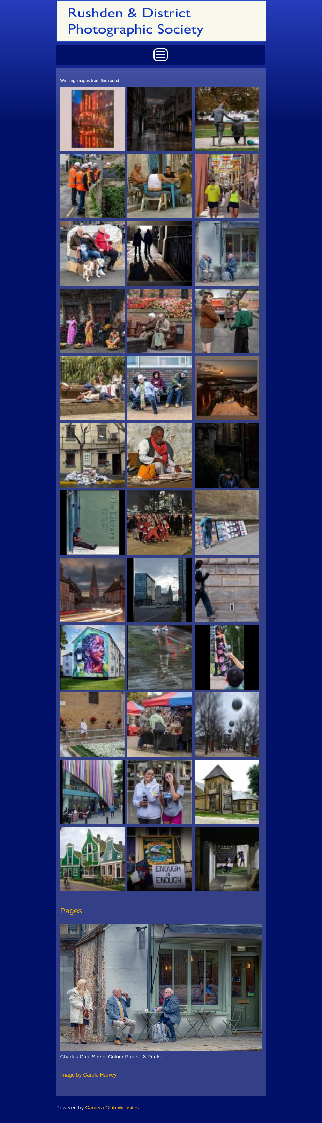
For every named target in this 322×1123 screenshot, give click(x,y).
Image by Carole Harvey (88, 1075)
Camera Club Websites (112, 1107)
